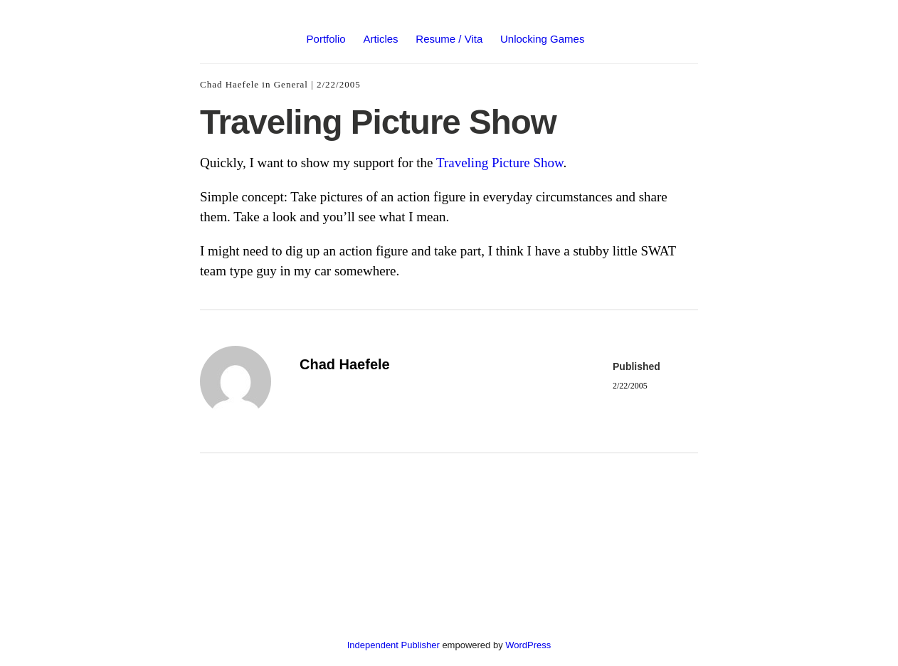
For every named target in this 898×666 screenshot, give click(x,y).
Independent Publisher (393, 645)
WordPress (528, 645)
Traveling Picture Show (500, 162)
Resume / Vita (449, 39)
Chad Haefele (229, 84)
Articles (380, 39)
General (291, 84)
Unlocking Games (542, 39)
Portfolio (326, 39)
